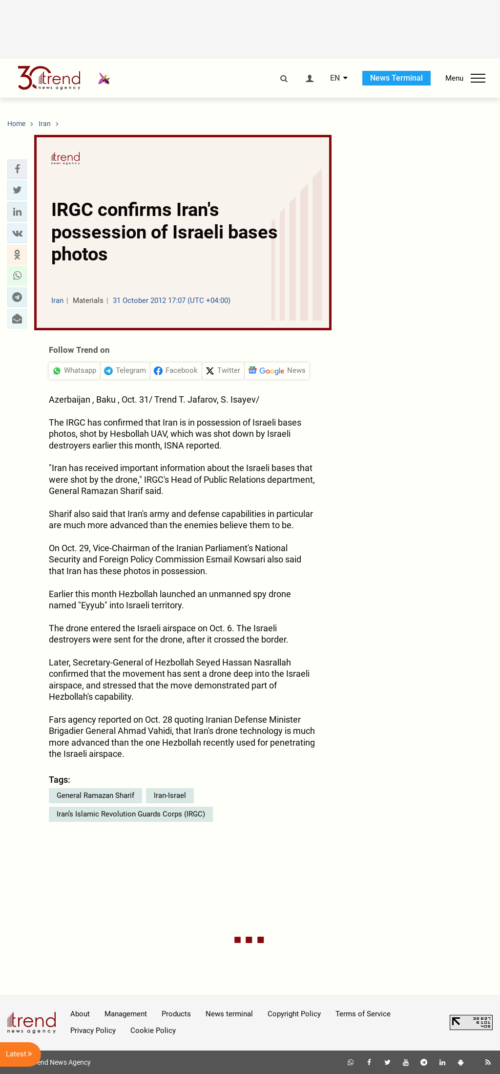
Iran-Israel (170, 795)
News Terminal (396, 78)
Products (176, 1014)
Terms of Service (363, 1014)
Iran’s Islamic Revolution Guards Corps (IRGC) (131, 814)
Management (125, 1014)
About (80, 1014)
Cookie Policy (153, 1030)
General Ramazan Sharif (95, 795)
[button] (17, 169)
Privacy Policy (93, 1030)
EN (335, 78)
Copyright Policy (294, 1014)
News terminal (229, 1014)
